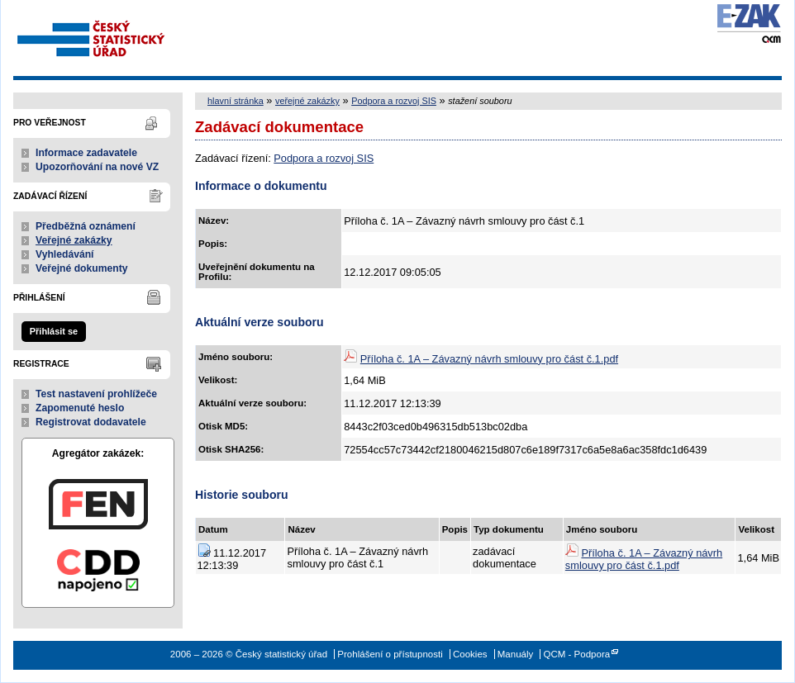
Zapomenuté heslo (80, 408)
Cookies (470, 654)
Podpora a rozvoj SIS (393, 101)
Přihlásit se (54, 331)
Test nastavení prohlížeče (96, 394)
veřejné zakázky (307, 101)
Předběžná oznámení (86, 226)
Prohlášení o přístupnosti (389, 654)
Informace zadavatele (86, 153)
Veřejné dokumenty (81, 268)
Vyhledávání (65, 254)
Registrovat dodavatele (91, 422)
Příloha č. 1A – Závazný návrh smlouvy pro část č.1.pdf (489, 359)
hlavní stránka (235, 101)
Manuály (515, 654)
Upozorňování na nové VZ (97, 167)
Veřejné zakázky (74, 240)
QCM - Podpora (576, 654)
